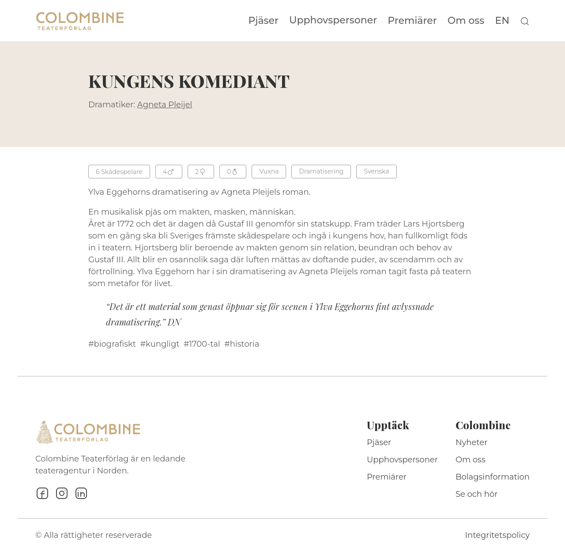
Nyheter (472, 442)
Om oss (466, 21)
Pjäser (264, 21)
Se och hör (477, 494)
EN (502, 21)
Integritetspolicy (497, 535)
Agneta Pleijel (164, 105)
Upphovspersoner (333, 20)
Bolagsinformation (493, 477)
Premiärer (412, 21)
